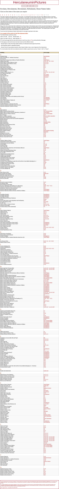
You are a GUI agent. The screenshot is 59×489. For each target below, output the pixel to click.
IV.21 (45, 146)
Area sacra (46, 76)
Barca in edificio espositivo (49, 116)
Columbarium (46, 159)
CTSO (45, 162)
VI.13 (45, 57)
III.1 (47, 61)
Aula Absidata (46, 56)
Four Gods (46, 201)
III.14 (45, 167)
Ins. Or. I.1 (46, 215)
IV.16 (45, 227)
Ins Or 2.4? (46, 268)
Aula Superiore (47, 98)
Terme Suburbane (47, 416)
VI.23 (47, 351)
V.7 (44, 68)
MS (44, 153)
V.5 (44, 141)
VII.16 (45, 109)
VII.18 (45, 185)
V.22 (44, 161)
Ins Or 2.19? (51, 268)
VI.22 (45, 351)
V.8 (44, 124)
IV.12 (53, 227)
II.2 (44, 78)
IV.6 (44, 205)
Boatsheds (46, 131)
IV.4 (44, 64)
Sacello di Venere (47, 388)
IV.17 (45, 114)
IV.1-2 (45, 84)
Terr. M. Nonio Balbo (48, 111)
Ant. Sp (45, 70)
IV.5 (49, 205)
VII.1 (51, 185)
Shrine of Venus (47, 408)
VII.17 (48, 185)
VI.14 (45, 133)
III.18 (52, 61)
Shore (45, 405)
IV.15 (47, 227)
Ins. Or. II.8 (46, 198)
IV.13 (50, 227)
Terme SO (46, 441)
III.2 (50, 61)
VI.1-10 (45, 120)
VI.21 (45, 91)
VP (20, 36)
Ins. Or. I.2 (46, 117)
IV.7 (46, 205)
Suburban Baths (47, 122)
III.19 (45, 61)
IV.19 (45, 149)
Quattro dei (46, 173)
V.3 (44, 254)
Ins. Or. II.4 (46, 339)
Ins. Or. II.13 (46, 100)
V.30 (44, 85)
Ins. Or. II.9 (46, 63)
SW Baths (46, 123)
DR (44, 174)
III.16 (45, 135)
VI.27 (45, 152)
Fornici (45, 199)
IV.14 (45, 427)
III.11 (45, 252)
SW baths (46, 411)
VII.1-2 (45, 211)
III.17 (45, 67)
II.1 (44, 80)
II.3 (44, 220)
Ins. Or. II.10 (51, 72)
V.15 (44, 127)
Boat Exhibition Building (49, 130)
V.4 (44, 151)
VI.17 (45, 157)
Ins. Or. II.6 (46, 62)
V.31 (44, 104)
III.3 (44, 397)
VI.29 (45, 83)
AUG (45, 96)
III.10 (45, 150)
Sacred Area (46, 75)
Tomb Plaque (46, 60)
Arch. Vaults (46, 74)
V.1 (44, 395)
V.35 (44, 226)
